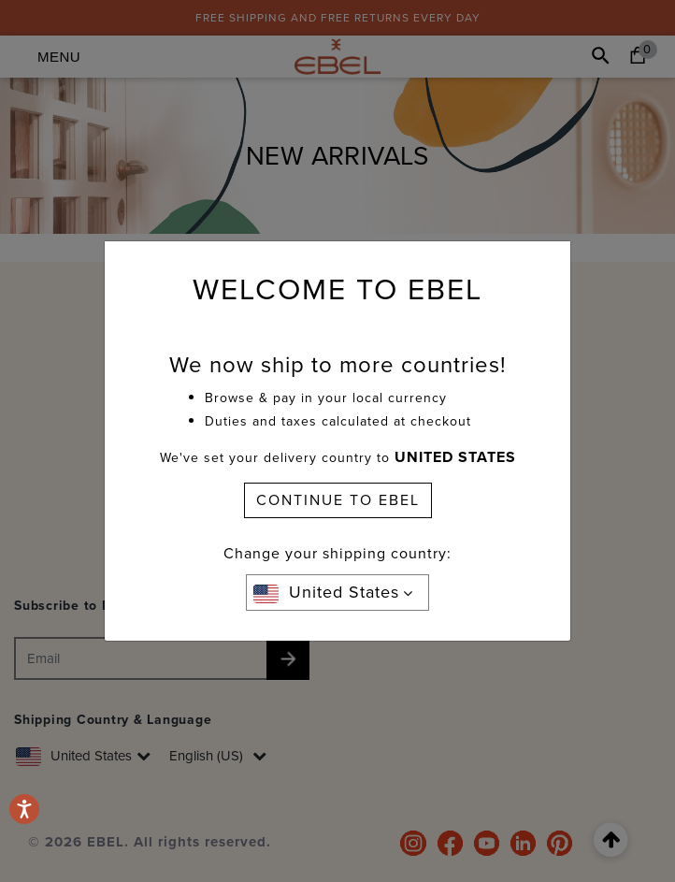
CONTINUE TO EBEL (338, 500)
